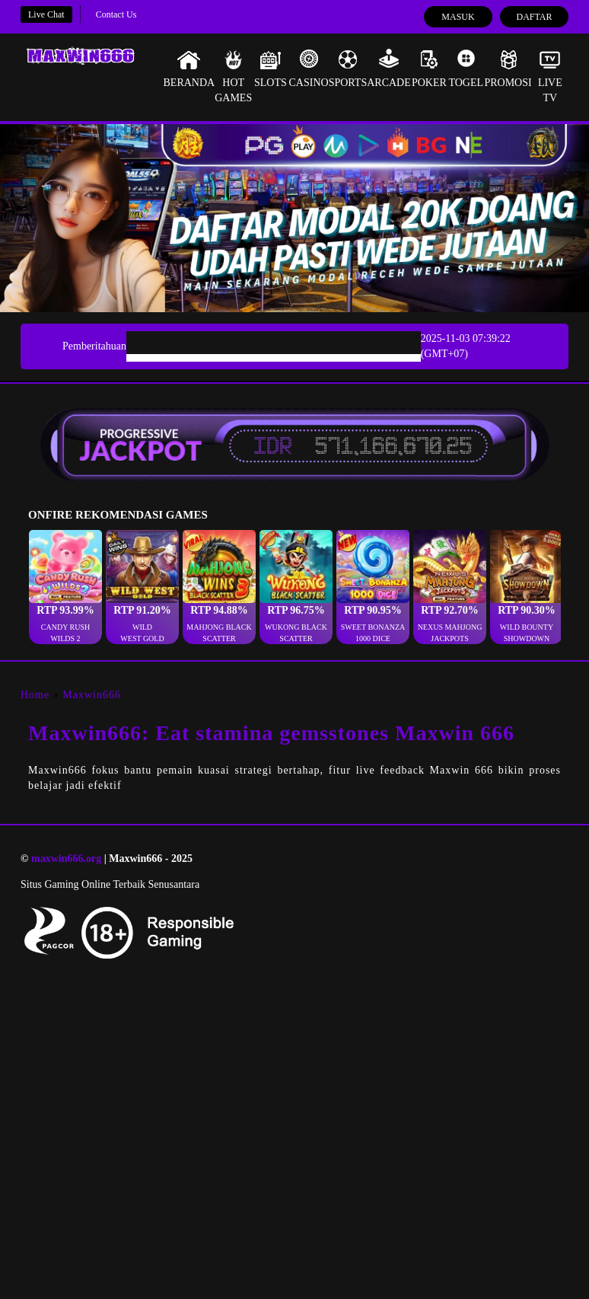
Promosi (507, 68)
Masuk (457, 16)
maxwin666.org (66, 858)
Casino (309, 68)
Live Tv (550, 76)
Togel (465, 68)
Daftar (534, 16)
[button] (65, 587)
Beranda (189, 68)
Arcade (389, 68)
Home (35, 695)
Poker (429, 68)
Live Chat (46, 14)
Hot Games (233, 76)
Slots (270, 68)
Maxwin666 (91, 695)
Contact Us (116, 14)
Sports (348, 68)
